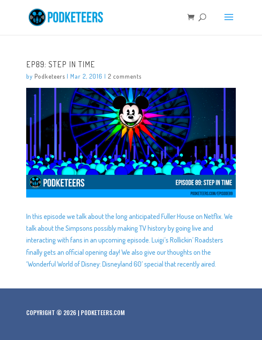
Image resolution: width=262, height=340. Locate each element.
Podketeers (49, 76)
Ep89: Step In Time (60, 64)
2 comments (124, 76)
